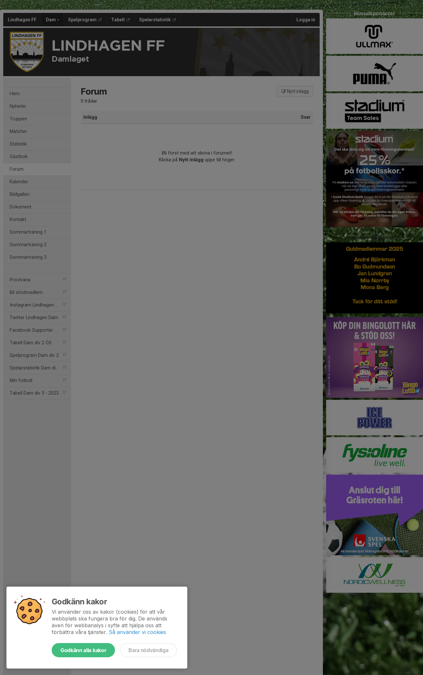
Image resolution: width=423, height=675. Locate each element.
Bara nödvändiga (148, 650)
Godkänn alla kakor (83, 650)
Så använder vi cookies (137, 632)
